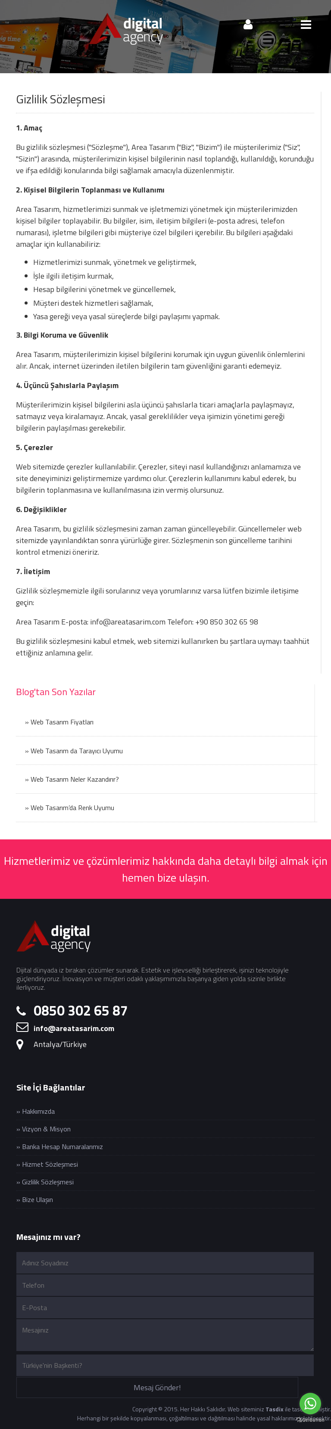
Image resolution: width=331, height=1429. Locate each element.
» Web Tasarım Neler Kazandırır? (72, 779)
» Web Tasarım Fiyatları (59, 722)
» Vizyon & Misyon (43, 1129)
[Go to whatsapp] (310, 1403)
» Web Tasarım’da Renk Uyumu (69, 807)
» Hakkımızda (35, 1111)
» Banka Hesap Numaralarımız (59, 1146)
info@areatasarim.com (128, 622)
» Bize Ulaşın (34, 1199)
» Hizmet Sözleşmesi (47, 1164)
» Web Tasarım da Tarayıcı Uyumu (74, 751)
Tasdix (274, 1408)
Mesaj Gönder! (157, 1387)
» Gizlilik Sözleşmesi (45, 1182)
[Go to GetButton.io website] (310, 1420)
